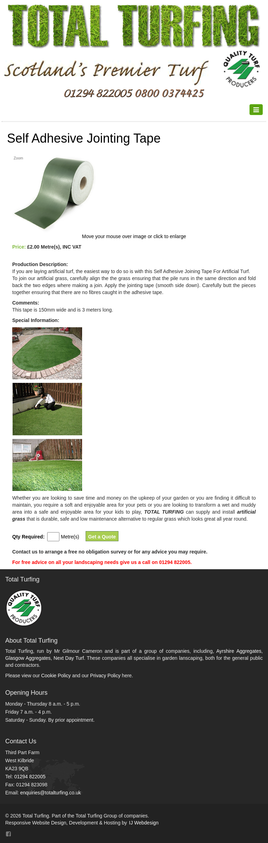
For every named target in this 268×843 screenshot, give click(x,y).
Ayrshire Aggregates (238, 651)
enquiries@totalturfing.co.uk (50, 792)
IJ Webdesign (144, 823)
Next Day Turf (68, 658)
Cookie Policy (56, 675)
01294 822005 (30, 776)
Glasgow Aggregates (28, 658)
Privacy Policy (105, 675)
